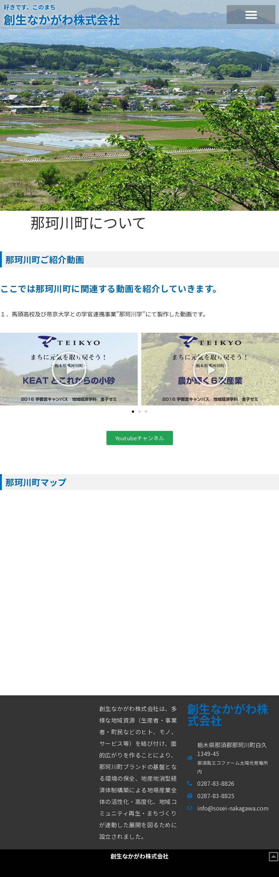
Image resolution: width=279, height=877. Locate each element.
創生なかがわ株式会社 (62, 19)
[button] (251, 14)
